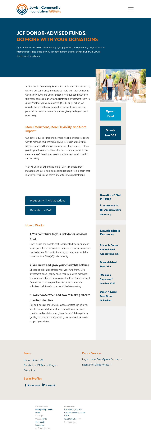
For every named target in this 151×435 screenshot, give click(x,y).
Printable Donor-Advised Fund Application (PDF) (109, 249)
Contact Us (29, 370)
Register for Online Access (95, 365)
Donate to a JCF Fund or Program (41, 365)
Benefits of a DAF (41, 210)
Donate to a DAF (110, 132)
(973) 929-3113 (110, 205)
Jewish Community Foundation (41, 422)
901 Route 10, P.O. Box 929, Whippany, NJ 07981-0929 (74, 413)
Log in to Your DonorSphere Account (100, 359)
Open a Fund (110, 113)
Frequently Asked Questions (47, 200)
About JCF (37, 360)
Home (27, 360)
